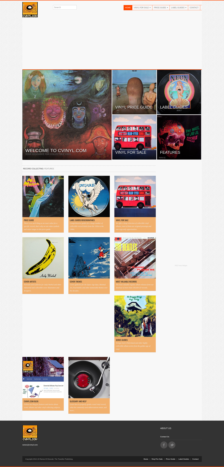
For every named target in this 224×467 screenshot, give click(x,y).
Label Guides (179, 8)
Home (128, 8)
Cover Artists (30, 281)
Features (170, 152)
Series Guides (122, 339)
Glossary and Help (78, 401)
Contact (194, 8)
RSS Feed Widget (181, 265)
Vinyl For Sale (142, 8)
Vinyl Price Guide (133, 107)
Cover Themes (76, 281)
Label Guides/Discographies (82, 220)
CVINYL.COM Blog (31, 401)
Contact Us (164, 437)
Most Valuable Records (126, 281)
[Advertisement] (112, 43)
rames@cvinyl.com (30, 445)
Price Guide (161, 8)
